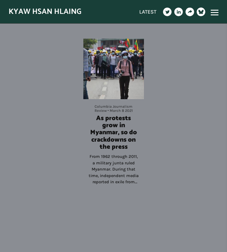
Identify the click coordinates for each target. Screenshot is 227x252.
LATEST (147, 12)
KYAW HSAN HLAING (45, 11)
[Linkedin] (178, 11)
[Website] (189, 11)
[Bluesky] (201, 11)
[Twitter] (167, 11)
